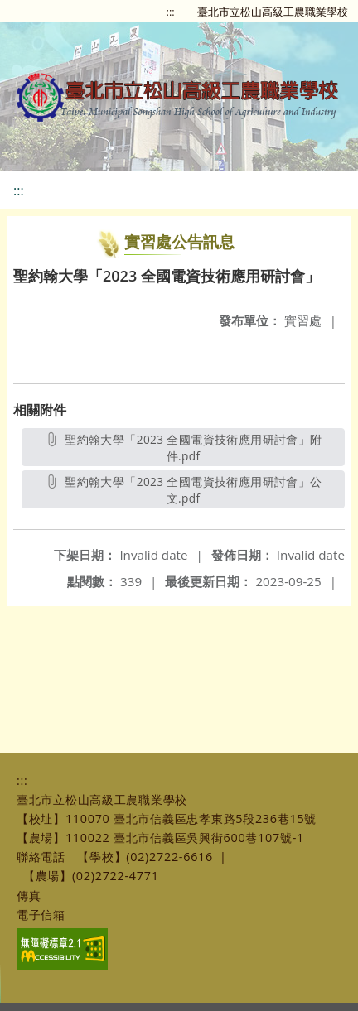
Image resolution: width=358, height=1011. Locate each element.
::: (171, 11)
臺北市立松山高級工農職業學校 (272, 11)
